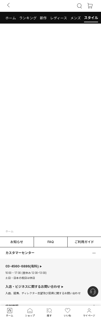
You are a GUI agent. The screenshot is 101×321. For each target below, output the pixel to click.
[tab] (50, 18)
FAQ (50, 242)
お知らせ (16, 242)
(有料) (22, 266)
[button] (10, 17)
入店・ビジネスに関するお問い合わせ (32, 287)
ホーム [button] (9, 231)
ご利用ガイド (84, 242)
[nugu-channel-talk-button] (93, 291)
